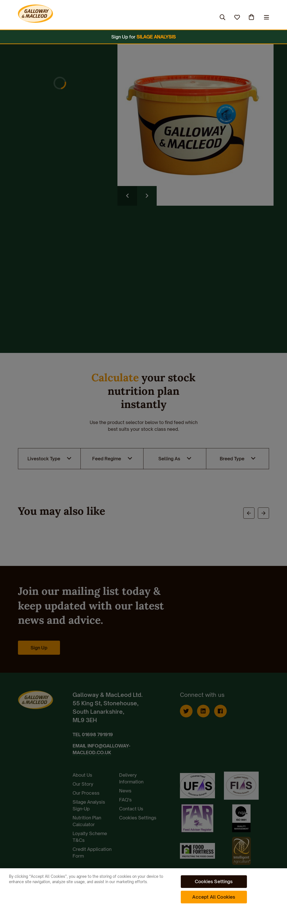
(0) (252, 17)
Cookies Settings (214, 881)
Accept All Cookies (213, 897)
